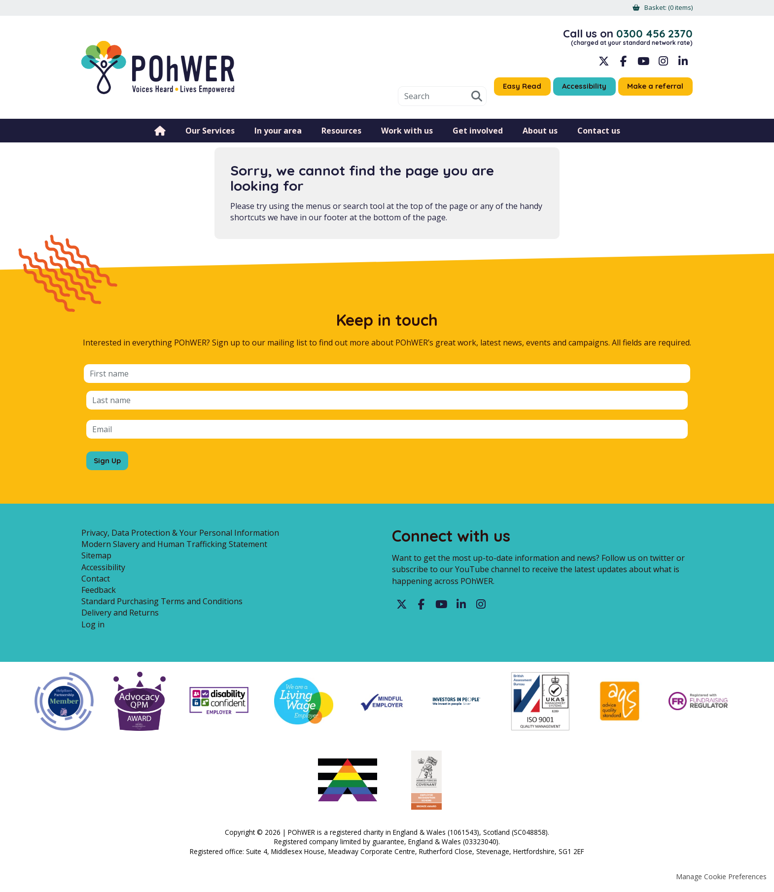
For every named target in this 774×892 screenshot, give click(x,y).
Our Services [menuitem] (210, 135)
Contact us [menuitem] (598, 135)
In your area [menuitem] (278, 135)
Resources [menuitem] (341, 135)
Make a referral (653, 90)
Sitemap (96, 558)
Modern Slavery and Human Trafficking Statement (174, 547)
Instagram (663, 64)
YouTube (643, 64)
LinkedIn (683, 64)
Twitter (402, 608)
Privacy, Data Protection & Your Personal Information (180, 535)
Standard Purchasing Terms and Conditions (162, 604)
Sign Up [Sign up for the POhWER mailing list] (108, 461)
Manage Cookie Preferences (721, 879)
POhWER (157, 70)
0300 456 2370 (651, 35)
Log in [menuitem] (93, 626)
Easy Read (511, 90)
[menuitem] (666, 8)
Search (464, 101)
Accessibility (576, 90)
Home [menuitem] (160, 135)
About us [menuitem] (540, 135)
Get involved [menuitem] (478, 135)
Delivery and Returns (120, 615)
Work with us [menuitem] (407, 135)
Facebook (623, 64)
